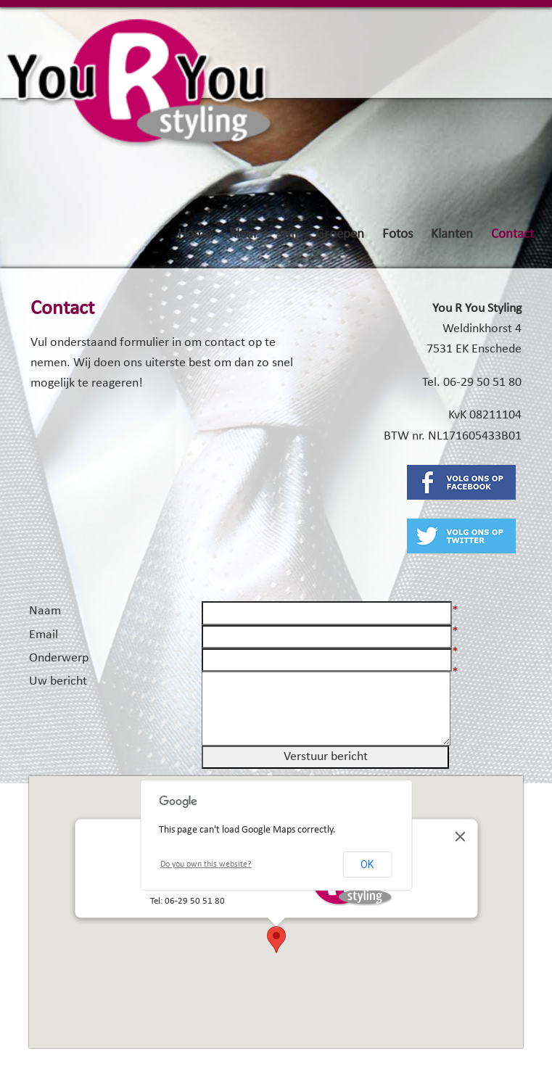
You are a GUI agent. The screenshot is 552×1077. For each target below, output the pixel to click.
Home (194, 235)
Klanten (452, 235)
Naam (45, 611)
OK (367, 864)
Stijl (286, 235)
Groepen (340, 235)
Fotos (397, 235)
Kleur (243, 235)
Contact (512, 235)
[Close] (459, 836)
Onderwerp (58, 658)
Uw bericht (58, 681)
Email (43, 635)
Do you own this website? (206, 864)
